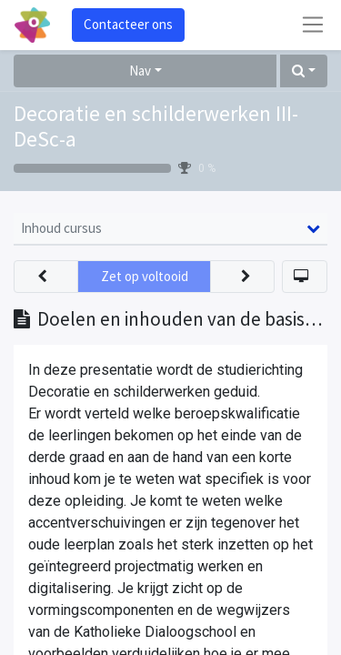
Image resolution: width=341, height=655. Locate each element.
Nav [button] (140, 70)
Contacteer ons (128, 24)
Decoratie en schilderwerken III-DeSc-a (156, 127)
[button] (303, 71)
